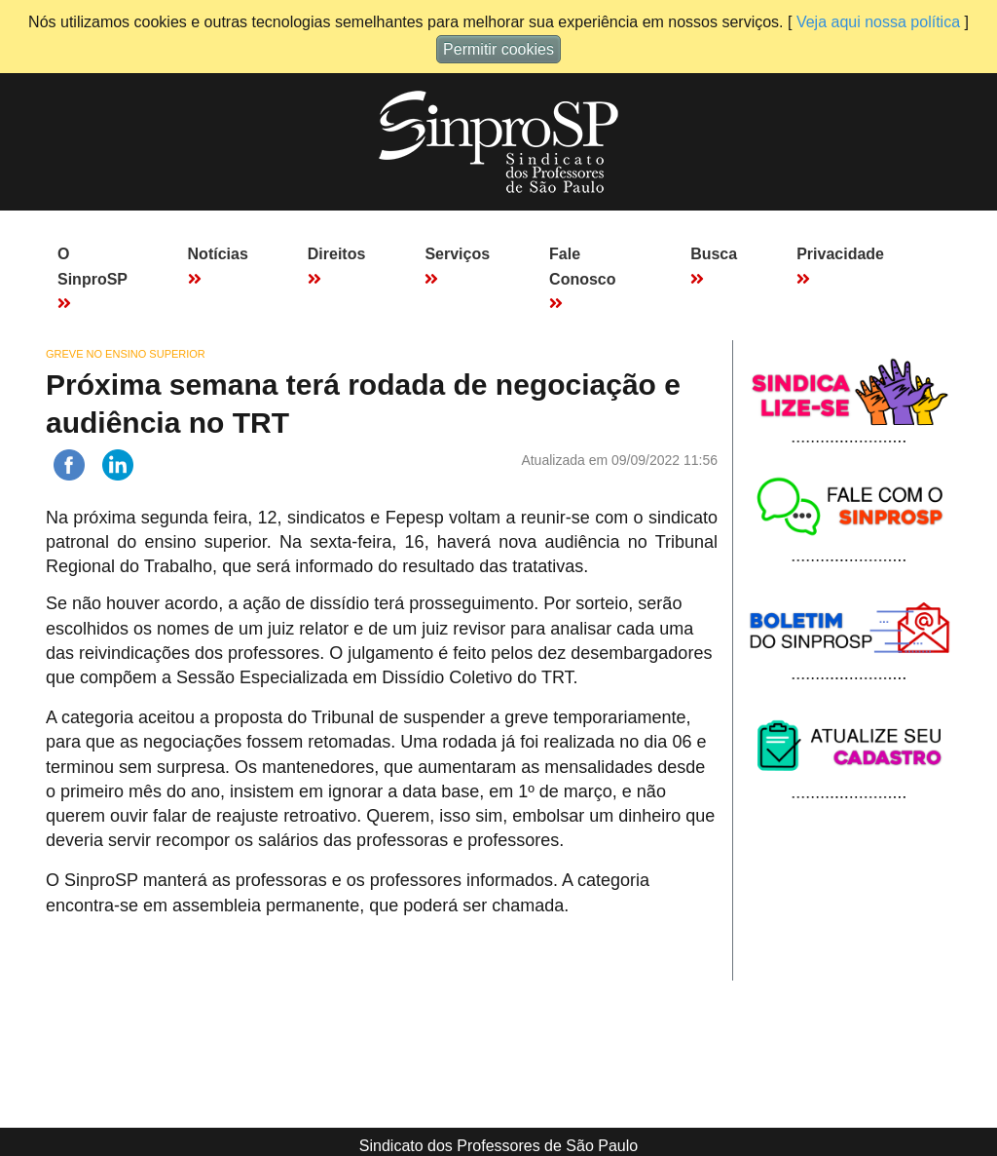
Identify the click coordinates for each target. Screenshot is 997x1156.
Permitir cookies (498, 49)
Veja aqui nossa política (878, 22)
